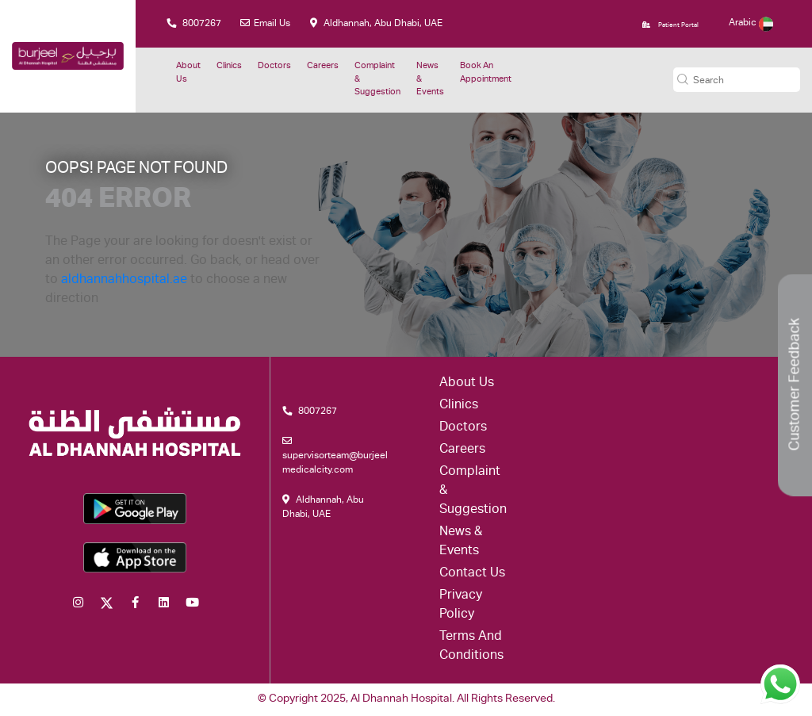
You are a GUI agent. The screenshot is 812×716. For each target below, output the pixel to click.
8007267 (194, 23)
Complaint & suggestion (377, 79)
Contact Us (472, 574)
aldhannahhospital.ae (124, 280)
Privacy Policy (460, 606)
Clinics (229, 66)
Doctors (274, 66)
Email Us (265, 23)
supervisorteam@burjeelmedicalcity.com (335, 455)
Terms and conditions (471, 647)
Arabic (751, 23)
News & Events (430, 79)
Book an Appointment (485, 73)
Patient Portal (670, 25)
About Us (188, 73)
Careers (323, 66)
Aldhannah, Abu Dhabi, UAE (376, 23)
